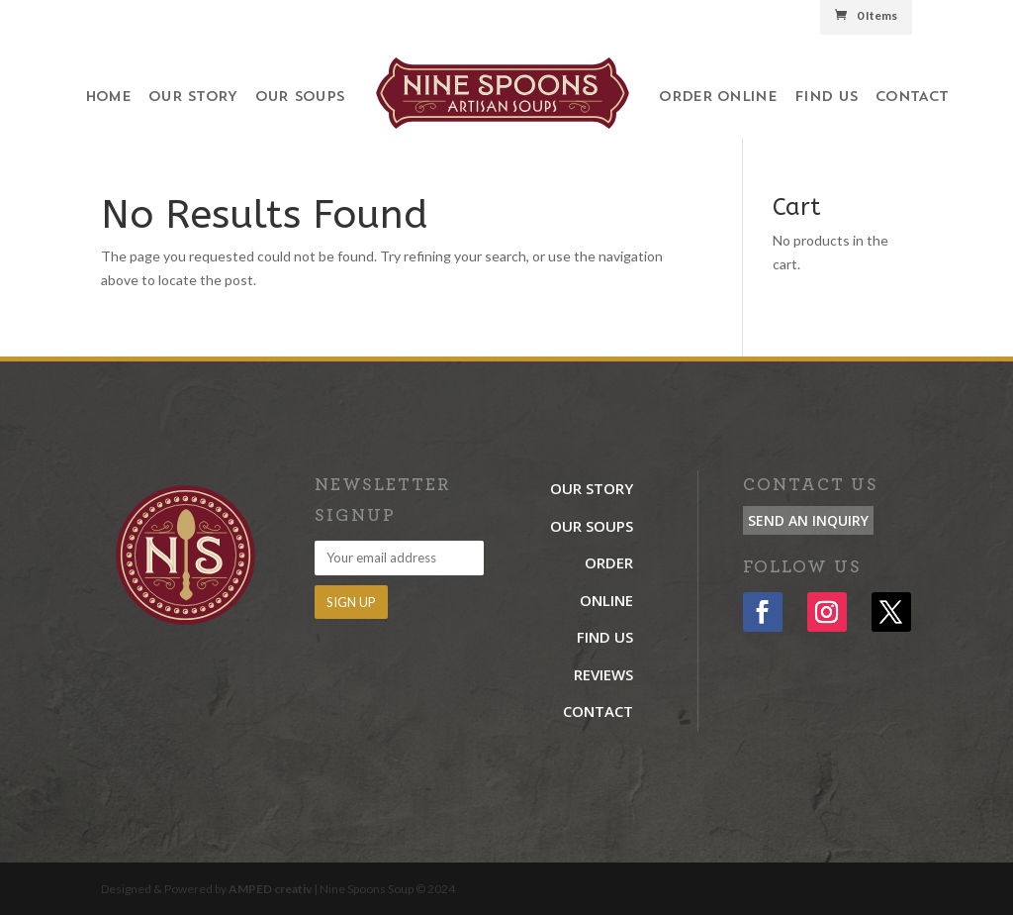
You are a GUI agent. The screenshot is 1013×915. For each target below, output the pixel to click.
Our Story (192, 98)
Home (108, 98)
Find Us (826, 98)
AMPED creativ (270, 888)
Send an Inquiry (808, 520)
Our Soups (300, 98)
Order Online (718, 98)
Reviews (603, 674)
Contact (911, 98)
